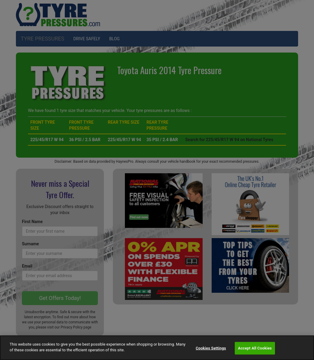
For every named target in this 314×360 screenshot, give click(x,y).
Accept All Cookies (255, 348)
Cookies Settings (211, 348)
